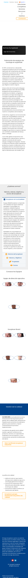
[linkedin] (15, 560)
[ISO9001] (13, 449)
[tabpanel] (14, 226)
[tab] (14, 199)
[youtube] (13, 560)
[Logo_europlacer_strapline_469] (5, 11)
